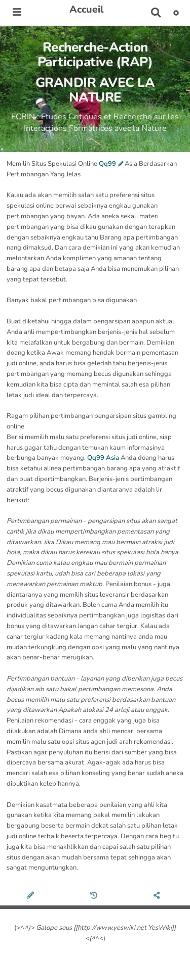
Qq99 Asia (103, 457)
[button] (176, 12)
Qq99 (107, 163)
